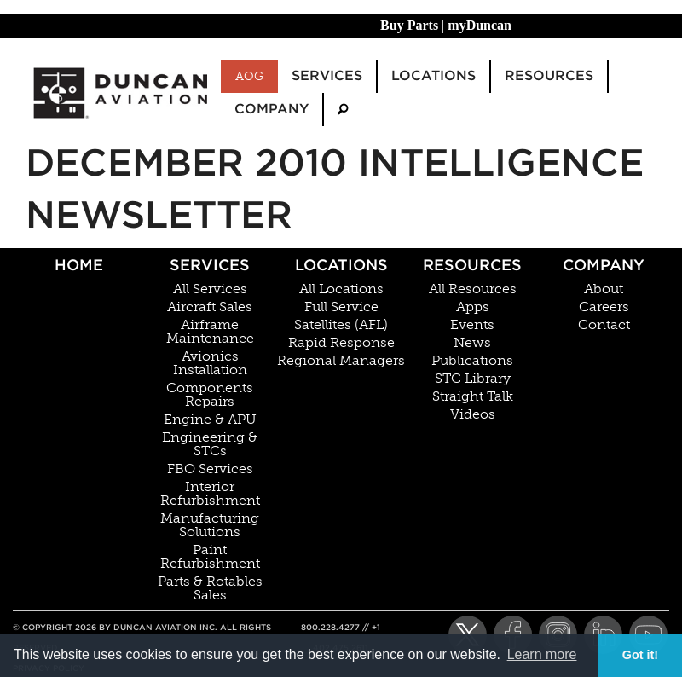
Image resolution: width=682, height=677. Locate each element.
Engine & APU (210, 419)
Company (603, 265)
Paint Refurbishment (210, 556)
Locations (341, 265)
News (472, 343)
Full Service (341, 307)
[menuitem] (342, 109)
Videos (472, 414)
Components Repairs (209, 394)
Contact (604, 325)
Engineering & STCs (209, 444)
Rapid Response (341, 343)
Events (472, 325)
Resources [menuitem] (549, 75)
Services (210, 265)
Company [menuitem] (271, 109)
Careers (604, 307)
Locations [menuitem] (433, 75)
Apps (472, 307)
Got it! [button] (640, 655)
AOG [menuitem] (249, 76)
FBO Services (210, 469)
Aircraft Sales (209, 307)
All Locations (341, 289)
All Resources (473, 289)
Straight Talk (472, 396)
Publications (472, 360)
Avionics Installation (210, 363)
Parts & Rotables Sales (210, 588)
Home (79, 265)
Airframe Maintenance (210, 331)
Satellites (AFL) (341, 325)
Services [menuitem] (327, 75)
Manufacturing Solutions (209, 525)
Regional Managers (341, 360)
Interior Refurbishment (210, 493)
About (603, 289)
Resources (472, 265)
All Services (210, 289)
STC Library (473, 378)
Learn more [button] (542, 654)
